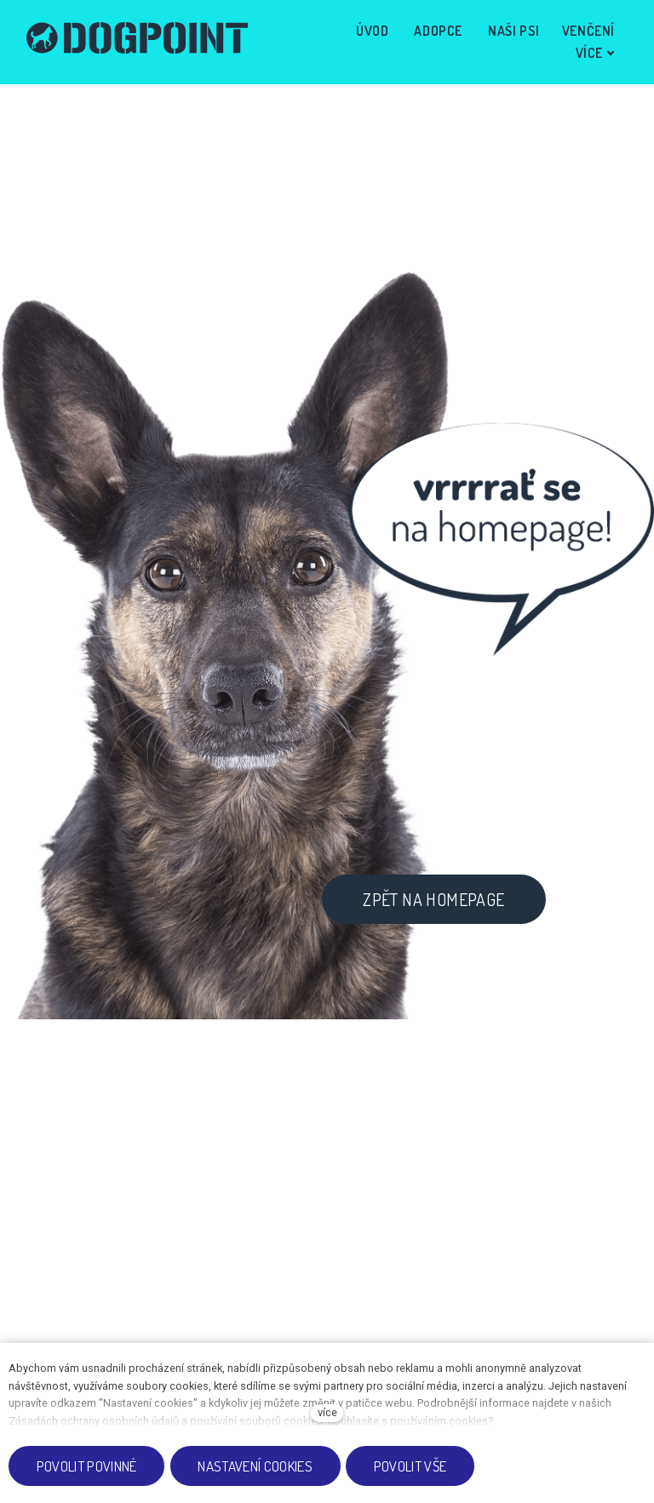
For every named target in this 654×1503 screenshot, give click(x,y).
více (327, 1412)
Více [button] (591, 40)
